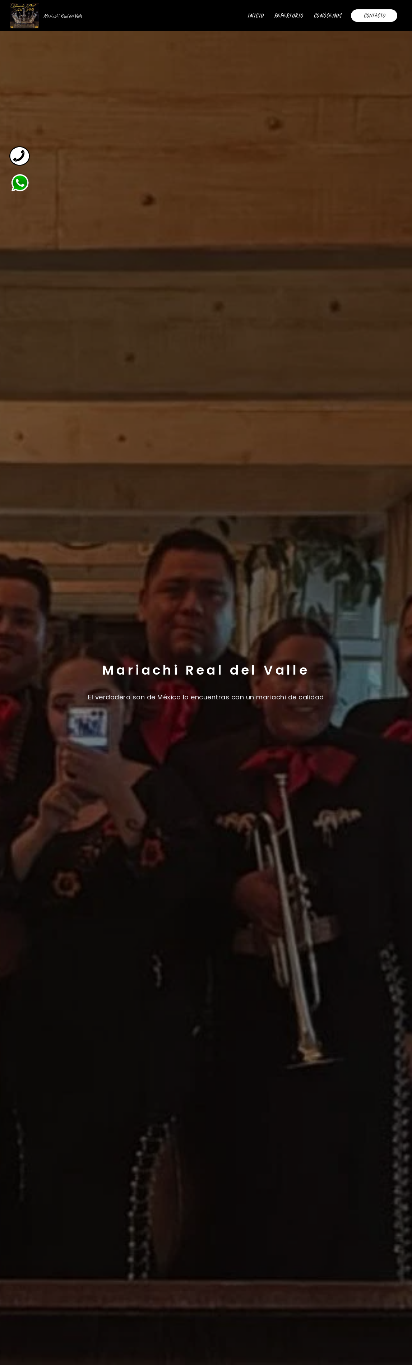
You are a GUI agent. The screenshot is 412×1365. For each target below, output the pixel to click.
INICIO (255, 15)
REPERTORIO (288, 15)
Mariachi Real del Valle (62, 16)
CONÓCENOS (328, 15)
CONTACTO (374, 15)
